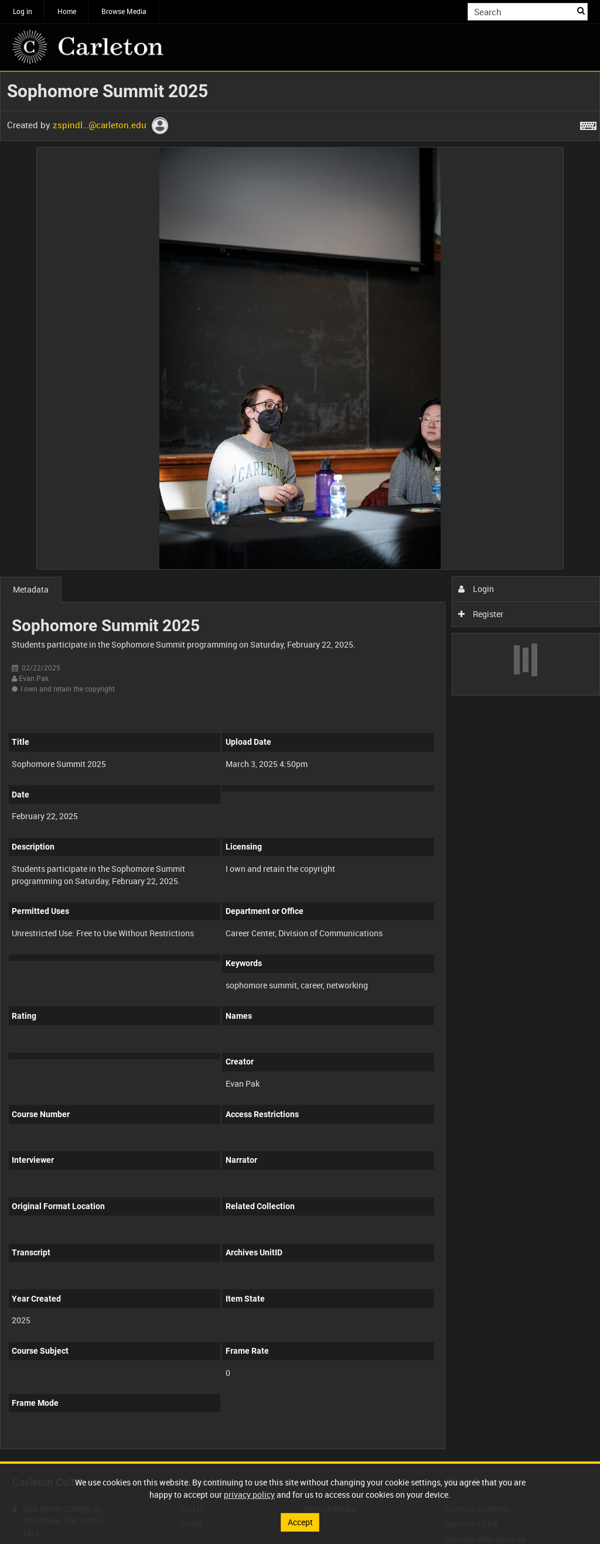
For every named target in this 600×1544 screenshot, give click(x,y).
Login (476, 588)
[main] (300, 766)
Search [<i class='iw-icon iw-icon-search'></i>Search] (581, 10)
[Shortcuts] (588, 123)
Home (66, 11)
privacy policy (249, 1494)
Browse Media (123, 11)
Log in (22, 11)
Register (480, 613)
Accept (300, 1522)
